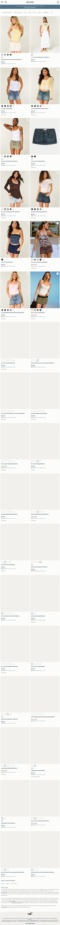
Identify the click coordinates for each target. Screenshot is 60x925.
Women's (3, 883)
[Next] (59, 7)
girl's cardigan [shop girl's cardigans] (12, 901)
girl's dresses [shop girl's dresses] (4, 907)
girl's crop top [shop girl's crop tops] (4, 892)
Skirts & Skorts (14, 883)
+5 (13, 106)
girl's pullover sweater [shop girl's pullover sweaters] (17, 902)
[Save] (28, 18)
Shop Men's (33, 7)
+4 (13, 209)
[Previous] (1, 7)
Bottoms (7, 883)
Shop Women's (27, 7)
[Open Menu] (1, 2)
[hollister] (30, 2)
